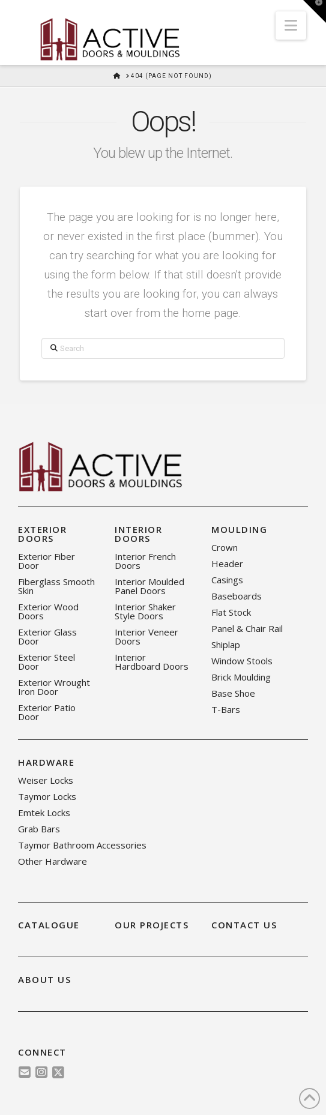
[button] (291, 25)
